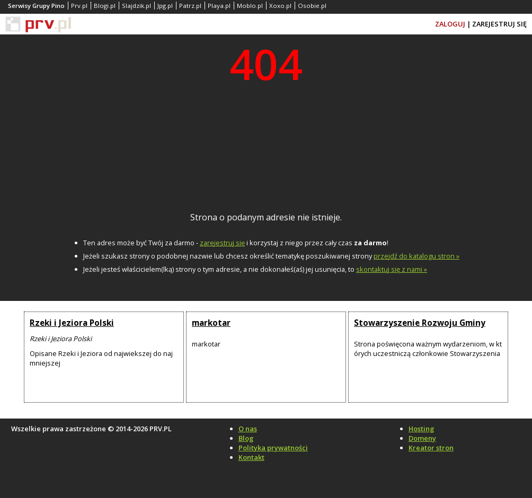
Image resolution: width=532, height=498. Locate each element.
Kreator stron (431, 447)
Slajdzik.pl (136, 6)
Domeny (422, 438)
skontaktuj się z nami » (391, 269)
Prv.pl (79, 6)
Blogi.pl (105, 6)
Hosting (421, 428)
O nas (247, 428)
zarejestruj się (222, 242)
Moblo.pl (250, 6)
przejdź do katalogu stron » (416, 256)
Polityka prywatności (273, 447)
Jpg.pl (165, 6)
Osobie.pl (312, 6)
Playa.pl (219, 6)
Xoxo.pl (280, 6)
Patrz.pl (190, 6)
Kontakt (251, 457)
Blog (245, 438)
